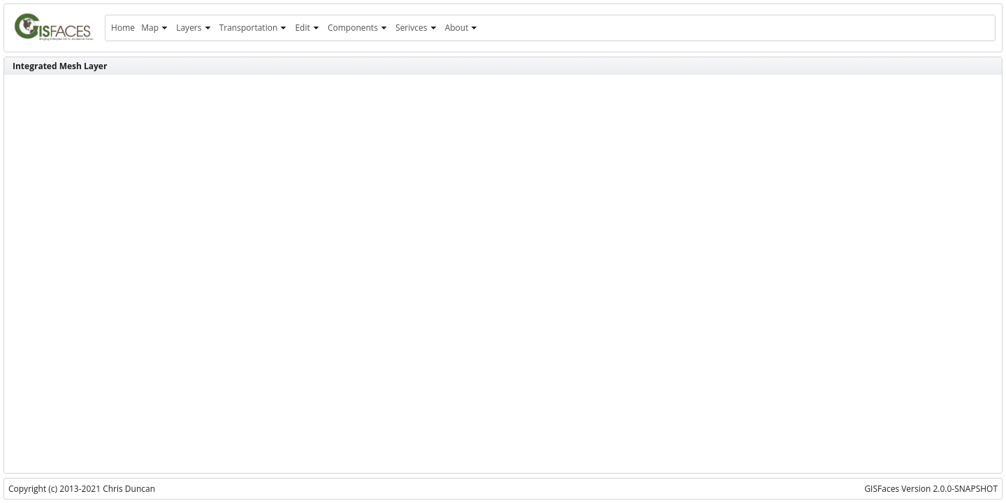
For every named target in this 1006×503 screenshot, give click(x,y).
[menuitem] (123, 28)
